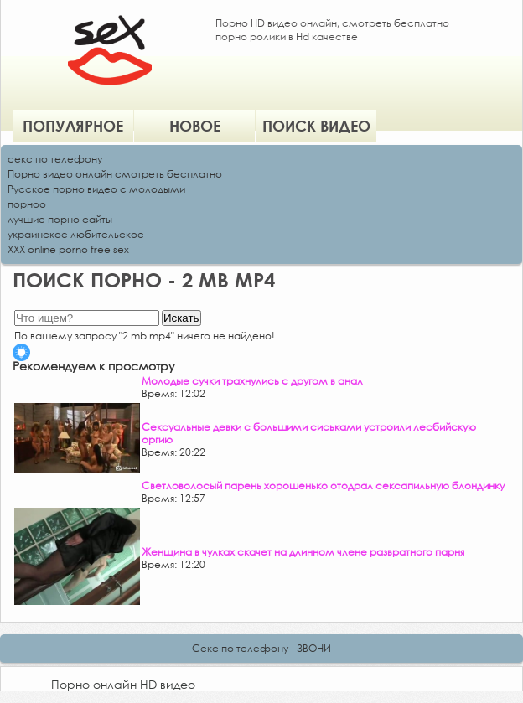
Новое (194, 125)
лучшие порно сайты (60, 219)
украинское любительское (76, 234)
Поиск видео (316, 125)
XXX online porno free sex (68, 249)
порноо (27, 204)
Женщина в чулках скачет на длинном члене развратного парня (303, 551)
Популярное (73, 125)
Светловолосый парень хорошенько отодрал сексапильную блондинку (323, 485)
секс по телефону (55, 158)
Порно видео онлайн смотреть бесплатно (115, 174)
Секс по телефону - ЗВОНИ (261, 648)
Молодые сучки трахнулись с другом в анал (252, 381)
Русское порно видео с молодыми (96, 189)
